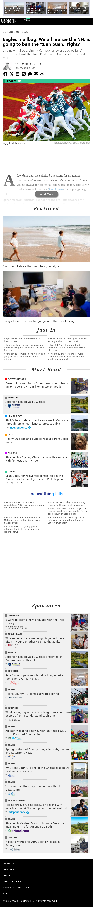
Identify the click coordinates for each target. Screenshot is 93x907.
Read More (46, 194)
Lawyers (12, 837)
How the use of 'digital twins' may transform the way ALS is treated (67, 503)
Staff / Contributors (16, 887)
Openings (13, 670)
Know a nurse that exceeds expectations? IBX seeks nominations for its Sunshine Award (24, 505)
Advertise (9, 869)
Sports (27, 20)
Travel (11, 689)
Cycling (12, 453)
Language (13, 615)
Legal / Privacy (12, 881)
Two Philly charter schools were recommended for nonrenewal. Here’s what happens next (68, 356)
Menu (87, 21)
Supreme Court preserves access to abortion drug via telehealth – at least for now (24, 347)
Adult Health (15, 633)
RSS (5, 893)
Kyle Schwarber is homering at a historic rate (22, 340)
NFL (20, 81)
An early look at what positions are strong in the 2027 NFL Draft (67, 340)
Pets (10, 434)
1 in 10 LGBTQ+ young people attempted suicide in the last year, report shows (22, 529)
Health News (15, 416)
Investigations (17, 379)
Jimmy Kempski (31, 64)
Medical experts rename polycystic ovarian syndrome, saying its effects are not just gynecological (67, 511)
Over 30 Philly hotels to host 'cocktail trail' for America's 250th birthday (66, 347)
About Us (8, 863)
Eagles (12, 81)
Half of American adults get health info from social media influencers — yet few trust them (67, 520)
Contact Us (9, 875)
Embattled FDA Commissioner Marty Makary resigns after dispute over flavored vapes (24, 520)
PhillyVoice (8, 21)
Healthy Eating (16, 800)
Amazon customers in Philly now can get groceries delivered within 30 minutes (24, 356)
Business (13, 707)
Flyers (11, 471)
